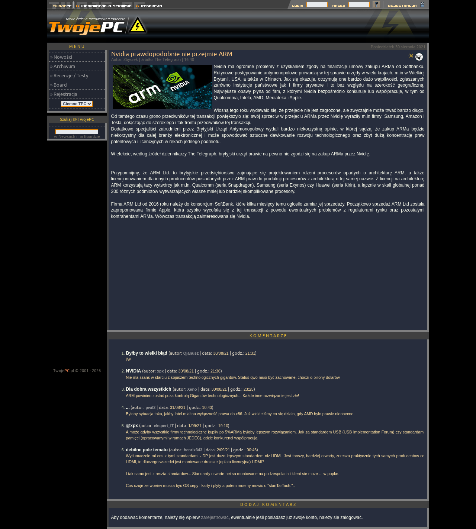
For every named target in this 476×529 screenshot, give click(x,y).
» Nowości (61, 56)
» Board (58, 84)
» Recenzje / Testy (69, 75)
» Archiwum (62, 66)
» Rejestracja (63, 94)
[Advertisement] (293, 26)
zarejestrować (215, 517)
